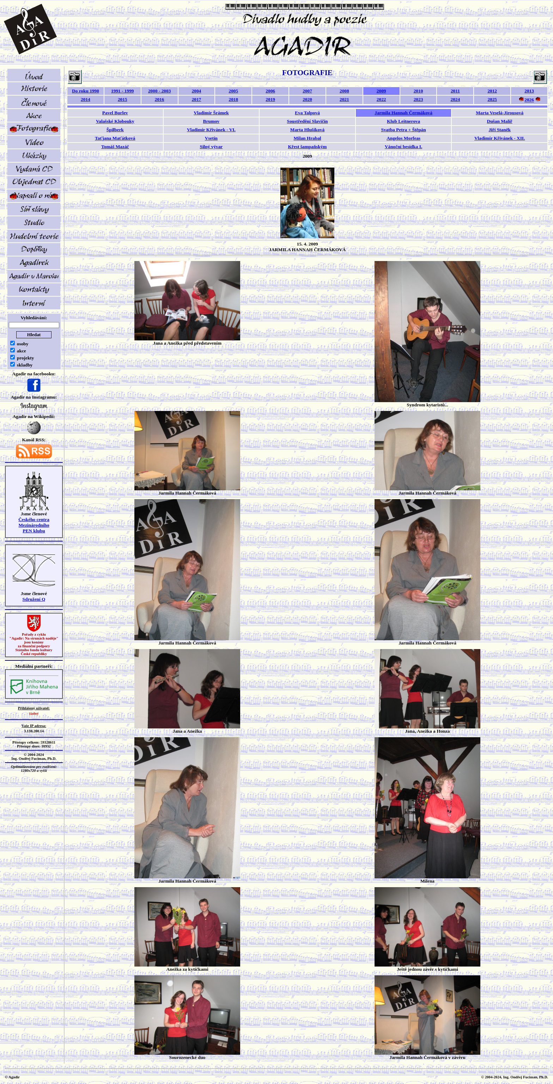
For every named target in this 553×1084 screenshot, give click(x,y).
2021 (344, 99)
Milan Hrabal (307, 138)
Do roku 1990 (85, 90)
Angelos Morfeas (403, 138)
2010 (418, 90)
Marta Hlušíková (307, 129)
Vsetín (211, 138)
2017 (196, 99)
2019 (270, 99)
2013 (529, 90)
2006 (270, 90)
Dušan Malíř (499, 121)
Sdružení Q (34, 599)
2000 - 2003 (159, 90)
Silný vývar (211, 146)
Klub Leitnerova (403, 121)
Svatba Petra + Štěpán (403, 129)
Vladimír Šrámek (211, 112)
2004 (196, 90)
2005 (233, 90)
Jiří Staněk (499, 129)
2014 (85, 99)
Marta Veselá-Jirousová (499, 112)
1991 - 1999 (122, 90)
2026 (529, 100)
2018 (233, 99)
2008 (344, 90)
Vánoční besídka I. (403, 146)
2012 (492, 90)
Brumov (211, 121)
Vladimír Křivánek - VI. (211, 129)
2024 (455, 99)
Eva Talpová (307, 112)
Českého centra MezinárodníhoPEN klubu (33, 525)
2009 (381, 90)
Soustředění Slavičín (307, 121)
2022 (381, 99)
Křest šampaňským (307, 146)
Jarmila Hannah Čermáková (403, 112)
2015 (122, 99)
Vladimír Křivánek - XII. (499, 138)
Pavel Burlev (115, 112)
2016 (159, 99)
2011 (455, 90)
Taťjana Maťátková (115, 138)
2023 (418, 99)
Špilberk (115, 129)
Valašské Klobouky (115, 121)
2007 (307, 90)
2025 (492, 99)
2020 (307, 99)
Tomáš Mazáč (115, 146)
